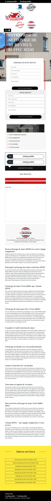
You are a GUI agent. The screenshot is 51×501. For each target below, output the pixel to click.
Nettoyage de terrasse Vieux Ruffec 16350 (25, 469)
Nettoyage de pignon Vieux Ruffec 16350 (25, 482)
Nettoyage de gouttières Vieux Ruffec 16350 (25, 472)
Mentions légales (26, 498)
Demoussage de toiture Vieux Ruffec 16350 (25, 479)
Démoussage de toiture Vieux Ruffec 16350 (25, 459)
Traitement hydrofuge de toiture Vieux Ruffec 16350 (25, 463)
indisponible (11, 1)
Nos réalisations (12, 57)
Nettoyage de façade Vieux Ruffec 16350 (25, 466)
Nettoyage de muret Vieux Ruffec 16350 (25, 476)
